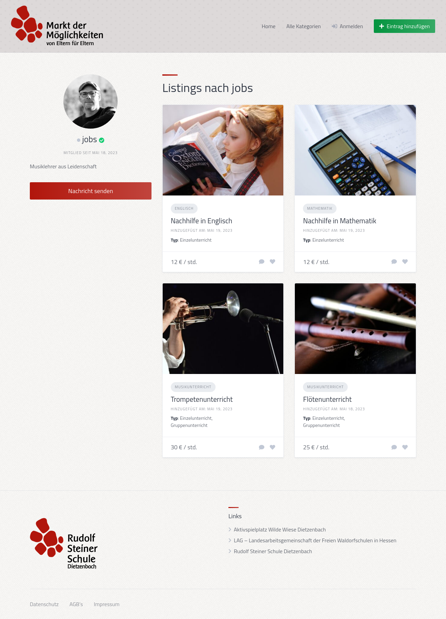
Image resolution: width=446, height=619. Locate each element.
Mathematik (319, 208)
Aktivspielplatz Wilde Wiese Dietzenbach (280, 529)
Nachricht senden (90, 190)
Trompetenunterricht (202, 399)
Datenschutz (44, 604)
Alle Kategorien (303, 26)
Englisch (184, 208)
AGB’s (76, 604)
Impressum (107, 604)
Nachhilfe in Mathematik (339, 220)
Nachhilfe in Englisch (201, 220)
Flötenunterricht (327, 399)
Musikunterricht (193, 387)
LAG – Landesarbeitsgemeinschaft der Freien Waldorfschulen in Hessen (315, 540)
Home (269, 26)
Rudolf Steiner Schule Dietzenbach (273, 551)
